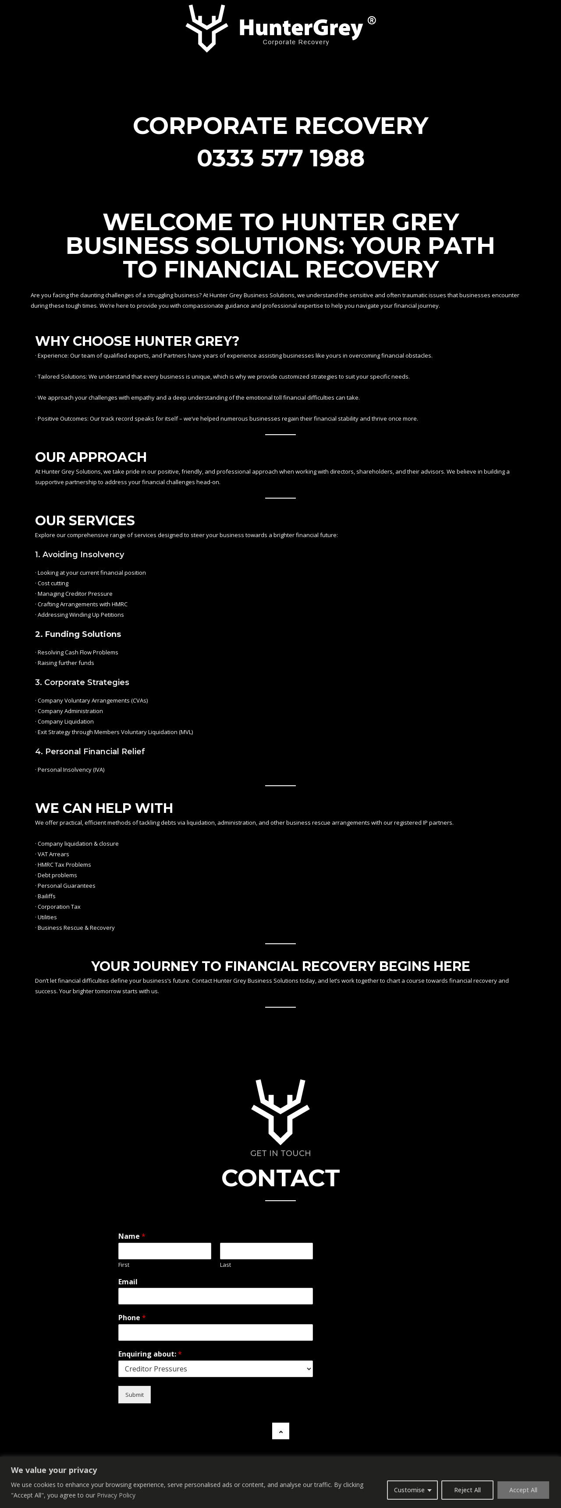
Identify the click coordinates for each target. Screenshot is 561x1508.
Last (225, 1265)
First (123, 1265)
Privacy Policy (116, 1495)
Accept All (523, 1490)
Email (128, 1282)
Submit (134, 1395)
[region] (280, 1482)
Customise (409, 1490)
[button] (280, 1431)
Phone (132, 1317)
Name (132, 1236)
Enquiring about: (150, 1354)
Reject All (467, 1490)
